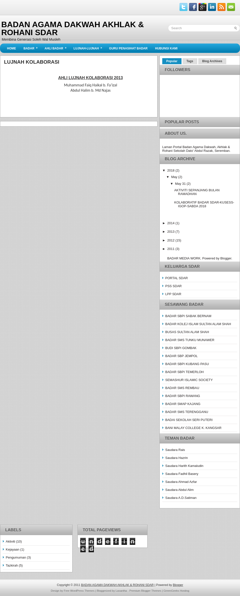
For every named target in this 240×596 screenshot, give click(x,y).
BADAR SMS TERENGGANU (186, 412)
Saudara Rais (175, 450)
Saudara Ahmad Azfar (181, 482)
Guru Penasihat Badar (128, 48)
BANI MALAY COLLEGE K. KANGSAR (193, 428)
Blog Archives (212, 61)
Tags (189, 61)
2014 (171, 223)
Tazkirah (12, 565)
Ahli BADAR (57, 47)
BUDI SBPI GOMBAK (180, 348)
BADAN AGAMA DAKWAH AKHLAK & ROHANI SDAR (72, 28)
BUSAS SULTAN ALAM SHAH (187, 332)
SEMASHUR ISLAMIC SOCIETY (189, 380)
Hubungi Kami (166, 48)
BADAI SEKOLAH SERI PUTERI (188, 420)
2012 (171, 240)
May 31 (180, 184)
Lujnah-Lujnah (89, 47)
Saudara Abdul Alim (179, 490)
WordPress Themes (82, 590)
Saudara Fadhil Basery (181, 474)
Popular (172, 61)
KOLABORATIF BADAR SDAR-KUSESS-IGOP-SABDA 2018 (204, 204)
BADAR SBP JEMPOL (181, 356)
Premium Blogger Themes (146, 590)
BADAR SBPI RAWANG (182, 396)
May (174, 177)
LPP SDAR (173, 294)
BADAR (32, 47)
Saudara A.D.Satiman (180, 498)
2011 (171, 249)
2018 (171, 170)
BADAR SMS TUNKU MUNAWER (189, 340)
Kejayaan (12, 549)
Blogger (225, 258)
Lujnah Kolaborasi (31, 61)
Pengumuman (16, 557)
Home (11, 48)
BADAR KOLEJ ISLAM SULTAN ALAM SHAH (198, 324)
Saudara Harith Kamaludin (184, 466)
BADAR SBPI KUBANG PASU (187, 364)
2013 (171, 231)
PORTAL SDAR (176, 278)
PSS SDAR (173, 286)
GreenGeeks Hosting (176, 590)
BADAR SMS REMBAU (182, 388)
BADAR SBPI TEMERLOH (184, 372)
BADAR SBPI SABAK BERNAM (188, 316)
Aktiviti (10, 541)
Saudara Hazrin (176, 458)
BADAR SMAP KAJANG (182, 404)
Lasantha (121, 590)
